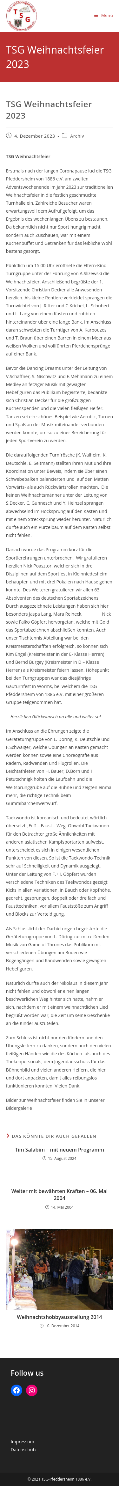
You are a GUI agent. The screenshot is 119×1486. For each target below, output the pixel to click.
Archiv (77, 136)
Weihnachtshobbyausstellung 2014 (59, 1317)
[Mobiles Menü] (103, 15)
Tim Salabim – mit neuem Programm (59, 1149)
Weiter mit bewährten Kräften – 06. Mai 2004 (59, 1195)
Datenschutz (23, 1449)
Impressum (22, 1441)
